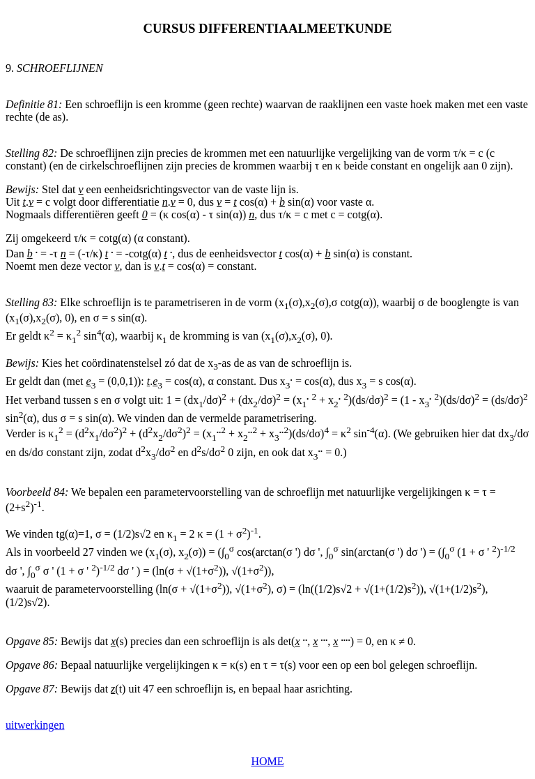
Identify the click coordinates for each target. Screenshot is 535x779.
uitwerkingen (35, 725)
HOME (267, 761)
